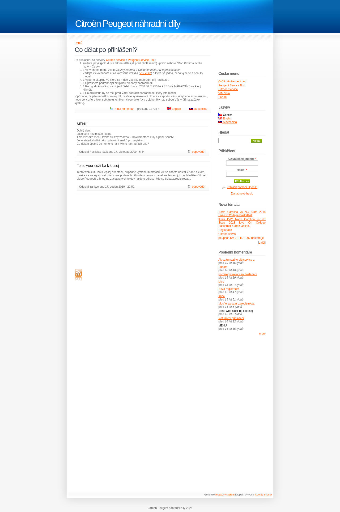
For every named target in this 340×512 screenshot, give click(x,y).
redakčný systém (224, 494)
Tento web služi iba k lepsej (98, 166)
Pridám (222, 267)
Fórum (222, 97)
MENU (82, 124)
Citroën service (115, 60)
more (262, 333)
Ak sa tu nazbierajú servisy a (236, 259)
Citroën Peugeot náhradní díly (127, 23)
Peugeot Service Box (141, 60)
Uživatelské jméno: (242, 159)
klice (221, 281)
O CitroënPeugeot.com (232, 81)
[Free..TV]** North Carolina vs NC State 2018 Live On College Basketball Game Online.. (242, 223)
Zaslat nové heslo (242, 193)
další (262, 242)
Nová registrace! (228, 289)
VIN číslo (145, 73)
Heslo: (242, 170)
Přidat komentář (124, 108)
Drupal (239, 494)
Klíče (221, 296)
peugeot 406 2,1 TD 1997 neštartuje (241, 238)
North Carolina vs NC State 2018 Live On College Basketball (242, 213)
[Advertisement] (114, 229)
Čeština (225, 115)
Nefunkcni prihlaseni (231, 318)
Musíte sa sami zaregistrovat (236, 303)
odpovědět (198, 151)
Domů (78, 43)
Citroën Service (228, 89)
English (174, 108)
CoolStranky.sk (263, 494)
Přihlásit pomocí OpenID (242, 187)
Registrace (225, 230)
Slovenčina (198, 108)
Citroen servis (227, 234)
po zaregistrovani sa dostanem (237, 274)
